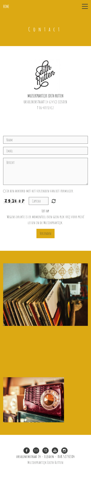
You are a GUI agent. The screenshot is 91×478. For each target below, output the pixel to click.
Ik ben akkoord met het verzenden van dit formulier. (40, 190)
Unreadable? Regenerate (55, 201)
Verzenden (45, 233)
